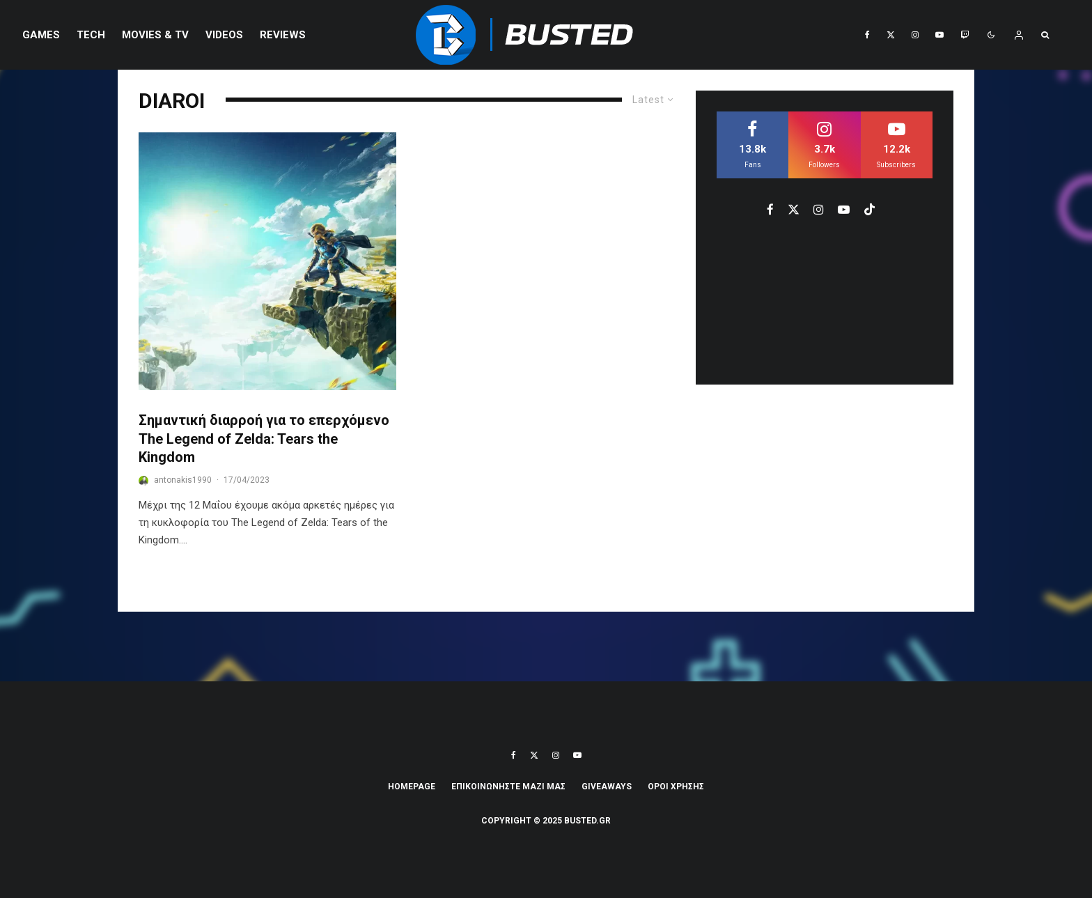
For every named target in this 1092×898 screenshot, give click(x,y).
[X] (890, 35)
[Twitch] (964, 35)
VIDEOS (224, 35)
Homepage (411, 786)
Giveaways (607, 786)
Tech (91, 35)
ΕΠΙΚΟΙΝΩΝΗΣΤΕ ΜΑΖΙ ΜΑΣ (508, 786)
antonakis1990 (183, 480)
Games (41, 35)
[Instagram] (915, 35)
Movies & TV (155, 35)
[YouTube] (939, 35)
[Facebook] (867, 35)
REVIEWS (283, 35)
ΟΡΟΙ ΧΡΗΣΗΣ (676, 786)
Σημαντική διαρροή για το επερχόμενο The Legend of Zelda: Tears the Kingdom (264, 438)
